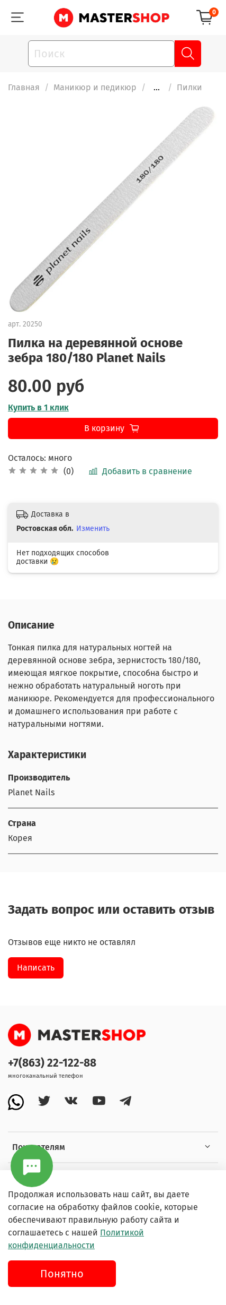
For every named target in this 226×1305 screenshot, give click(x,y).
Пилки (189, 87)
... (156, 87)
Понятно (62, 1273)
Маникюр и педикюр (95, 87)
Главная (24, 87)
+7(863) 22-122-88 (52, 1063)
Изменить (93, 528)
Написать (36, 968)
